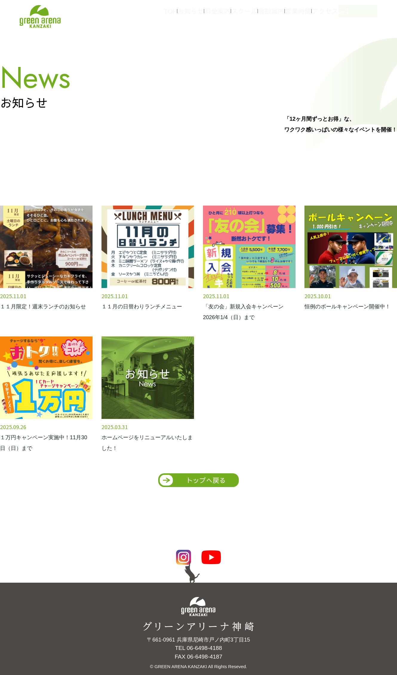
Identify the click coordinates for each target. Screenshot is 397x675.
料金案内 (223, 14)
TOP (169, 14)
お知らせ (194, 14)
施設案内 (283, 14)
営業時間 (313, 14)
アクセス (343, 14)
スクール (253, 14)
